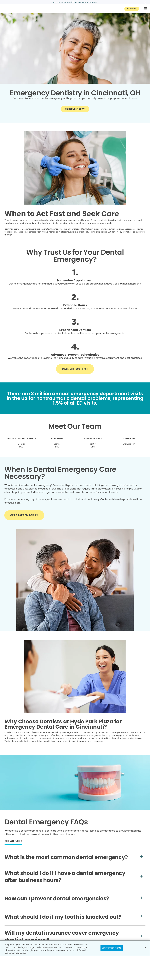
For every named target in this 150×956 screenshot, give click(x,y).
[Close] (145, 947)
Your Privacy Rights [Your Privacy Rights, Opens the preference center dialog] (111, 947)
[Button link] (131, 9)
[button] (145, 9)
